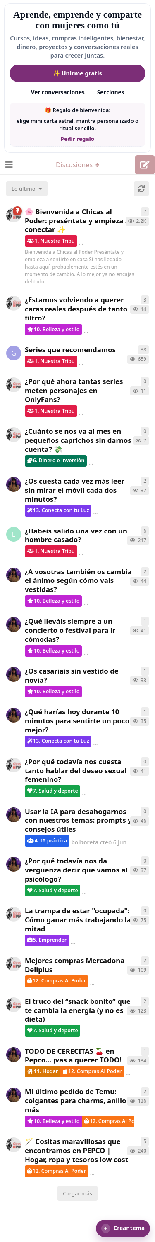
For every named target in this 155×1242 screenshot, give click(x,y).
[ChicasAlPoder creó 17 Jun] (13, 303)
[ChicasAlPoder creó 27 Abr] (13, 964)
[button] (123, 1228)
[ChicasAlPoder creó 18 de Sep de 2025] (13, 215)
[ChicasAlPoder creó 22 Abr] (13, 1004)
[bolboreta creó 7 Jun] (13, 484)
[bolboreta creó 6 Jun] (13, 575)
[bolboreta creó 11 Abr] (13, 1095)
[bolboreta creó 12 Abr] (13, 1054)
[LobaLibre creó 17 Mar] (13, 534)
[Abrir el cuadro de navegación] (8, 164)
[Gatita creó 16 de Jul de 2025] (13, 353)
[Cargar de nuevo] (141, 188)
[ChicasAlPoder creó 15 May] (13, 914)
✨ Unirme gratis (77, 73)
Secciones (110, 92)
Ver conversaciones (58, 92)
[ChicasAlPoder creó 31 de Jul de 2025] (13, 1144)
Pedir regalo (77, 139)
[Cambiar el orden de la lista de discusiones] (27, 188)
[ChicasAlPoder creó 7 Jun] (13, 765)
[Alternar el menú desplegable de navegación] (77, 164)
